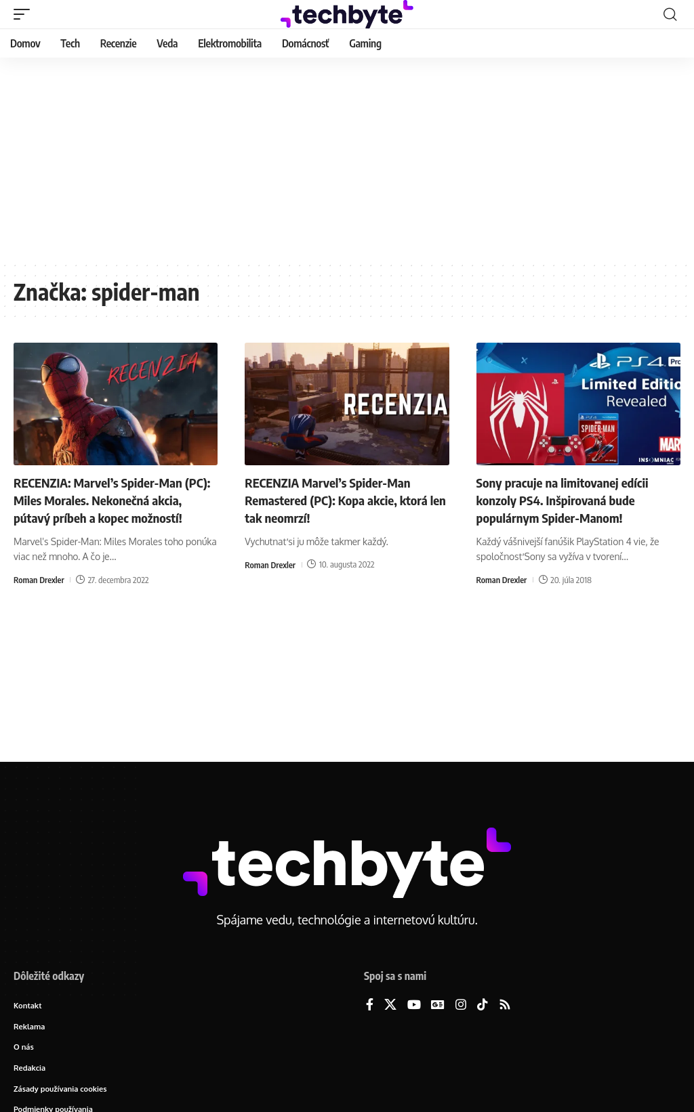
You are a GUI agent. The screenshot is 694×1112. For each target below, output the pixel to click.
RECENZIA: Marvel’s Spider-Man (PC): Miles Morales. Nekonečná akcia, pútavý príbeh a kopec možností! (104, 508)
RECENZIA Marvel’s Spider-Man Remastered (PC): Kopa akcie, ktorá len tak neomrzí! (343, 499)
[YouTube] (414, 1005)
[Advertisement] (347, 159)
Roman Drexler (40, 597)
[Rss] (505, 1005)
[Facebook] (369, 1005)
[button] (25, 14)
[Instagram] (460, 1005)
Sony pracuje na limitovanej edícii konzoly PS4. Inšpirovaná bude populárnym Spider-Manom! (568, 499)
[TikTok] (482, 1005)
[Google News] (438, 1005)
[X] (390, 1005)
